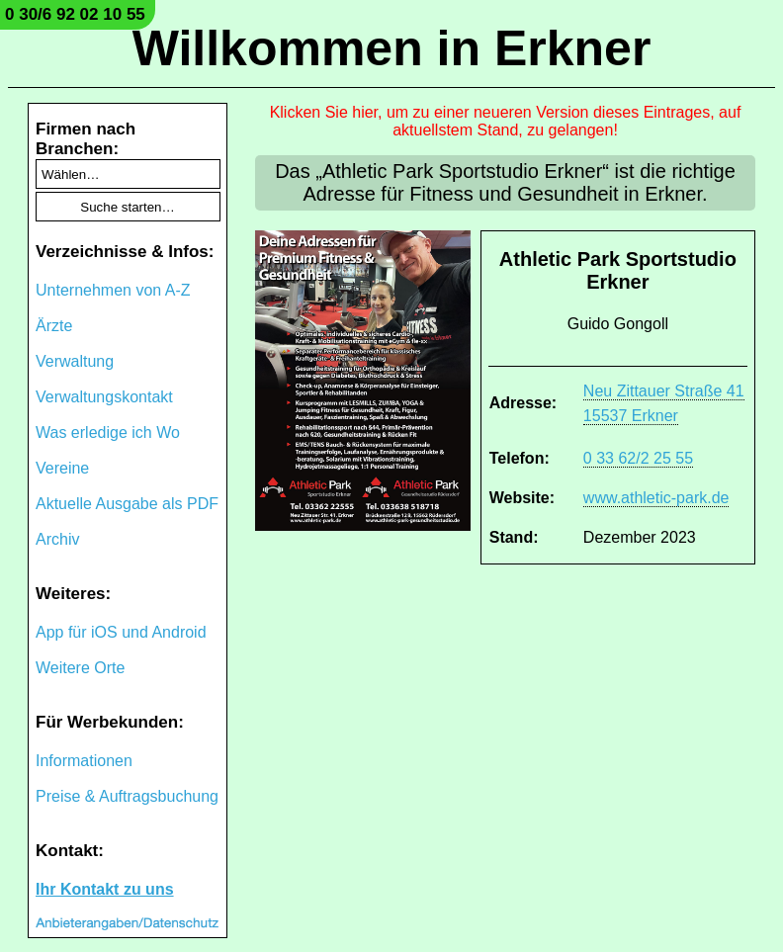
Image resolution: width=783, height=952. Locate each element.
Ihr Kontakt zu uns (105, 889)
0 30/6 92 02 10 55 (75, 14)
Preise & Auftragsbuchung (127, 796)
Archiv (57, 539)
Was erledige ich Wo (108, 432)
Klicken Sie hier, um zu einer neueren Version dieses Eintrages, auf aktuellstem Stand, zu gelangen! (505, 121)
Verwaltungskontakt (104, 397)
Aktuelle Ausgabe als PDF (127, 503)
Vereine (62, 468)
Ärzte (54, 325)
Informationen (84, 760)
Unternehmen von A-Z (113, 290)
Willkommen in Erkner (392, 48)
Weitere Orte (80, 667)
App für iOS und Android (121, 632)
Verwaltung (75, 361)
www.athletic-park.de (656, 497)
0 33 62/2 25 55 (638, 458)
